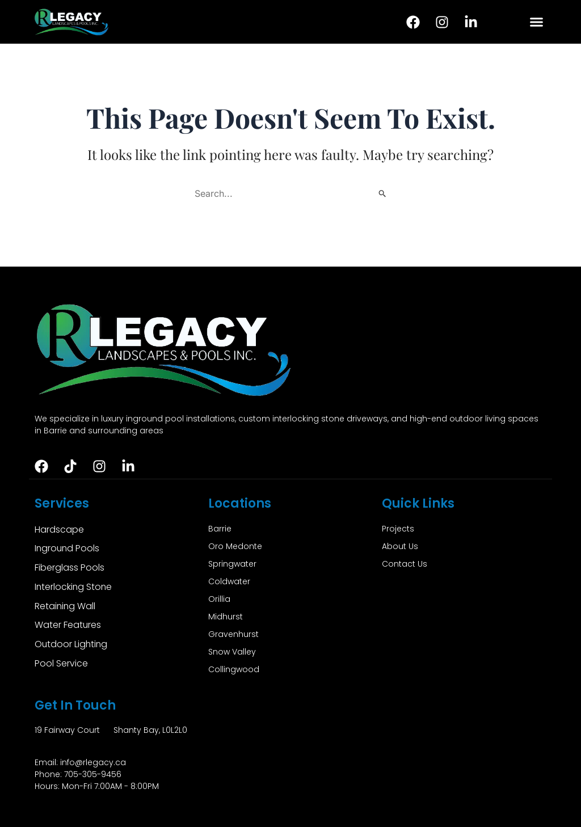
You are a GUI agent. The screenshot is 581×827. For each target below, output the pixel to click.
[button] (536, 22)
